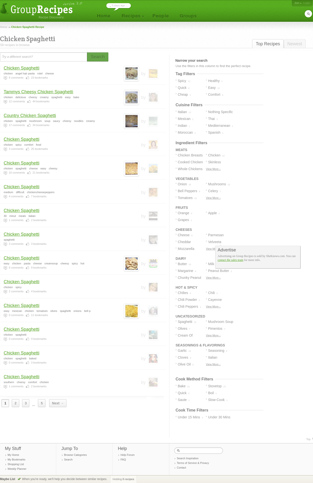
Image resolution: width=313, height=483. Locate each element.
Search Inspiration (188, 458)
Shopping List (16, 464)
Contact (181, 467)
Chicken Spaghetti (21, 68)
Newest (294, 43)
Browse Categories (75, 454)
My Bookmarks (16, 459)
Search (68, 459)
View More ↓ (213, 168)
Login (306, 2)
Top (308, 439)
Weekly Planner (17, 468)
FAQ (123, 459)
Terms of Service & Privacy (193, 462)
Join (296, 2)
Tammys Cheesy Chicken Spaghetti (38, 91)
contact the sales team (230, 260)
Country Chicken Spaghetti (30, 115)
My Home (13, 454)
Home (3, 26)
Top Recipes (268, 43)
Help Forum (127, 454)
